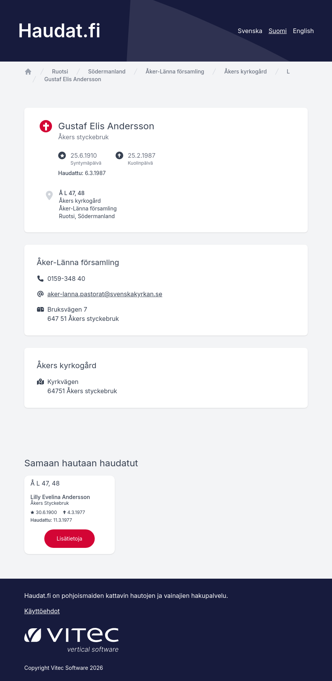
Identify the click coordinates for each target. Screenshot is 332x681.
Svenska (250, 31)
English (303, 31)
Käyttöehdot (42, 611)
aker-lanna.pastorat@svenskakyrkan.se (104, 294)
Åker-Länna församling (175, 71)
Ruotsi (60, 71)
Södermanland (107, 71)
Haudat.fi (59, 30)
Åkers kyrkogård (245, 71)
